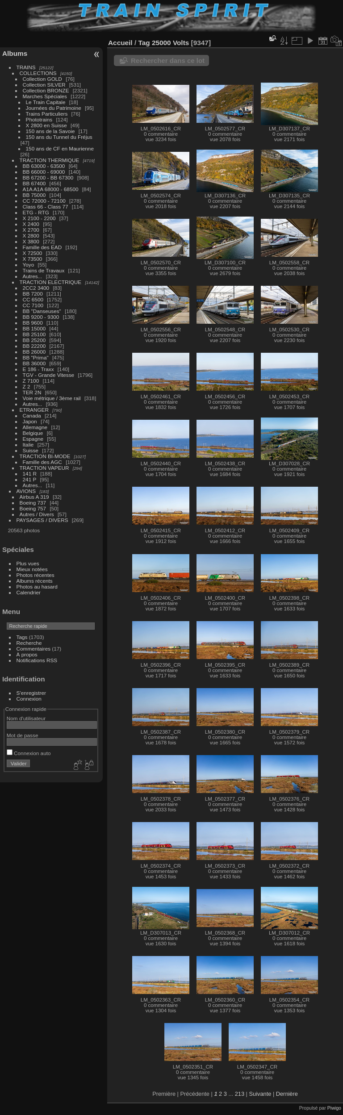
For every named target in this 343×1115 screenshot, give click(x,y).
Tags (22, 637)
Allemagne (35, 427)
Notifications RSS (37, 660)
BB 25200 (34, 340)
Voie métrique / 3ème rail (52, 398)
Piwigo (334, 1108)
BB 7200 (33, 293)
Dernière (287, 1093)
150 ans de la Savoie (50, 131)
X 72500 (32, 253)
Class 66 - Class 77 (45, 206)
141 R (30, 473)
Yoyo (28, 264)
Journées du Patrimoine (53, 108)
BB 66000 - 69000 (44, 172)
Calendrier (29, 592)
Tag (144, 42)
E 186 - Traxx (38, 369)
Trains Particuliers (47, 114)
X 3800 (31, 241)
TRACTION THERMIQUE (49, 160)
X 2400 (31, 224)
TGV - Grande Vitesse (49, 375)
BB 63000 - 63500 (44, 166)
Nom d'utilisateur (26, 718)
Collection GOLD (42, 79)
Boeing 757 (33, 508)
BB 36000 (34, 363)
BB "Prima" (36, 357)
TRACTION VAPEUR (44, 468)
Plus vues (28, 563)
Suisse (30, 450)
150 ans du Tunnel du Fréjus (59, 137)
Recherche (29, 643)
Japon (30, 421)
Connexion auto (29, 753)
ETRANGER (34, 410)
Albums (14, 53)
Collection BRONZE (46, 90)
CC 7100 (33, 305)
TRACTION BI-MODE (45, 456)
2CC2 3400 (36, 288)
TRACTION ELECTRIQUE (51, 282)
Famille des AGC (42, 462)
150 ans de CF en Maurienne (60, 148)
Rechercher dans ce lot (168, 60)
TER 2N (32, 392)
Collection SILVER (44, 85)
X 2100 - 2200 (39, 218)
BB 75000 (34, 195)
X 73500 (32, 259)
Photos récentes (35, 575)
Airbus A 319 (34, 497)
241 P (30, 479)
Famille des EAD (42, 247)
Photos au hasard (37, 586)
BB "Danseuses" (42, 311)
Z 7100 (31, 381)
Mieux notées (32, 569)
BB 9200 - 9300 (41, 317)
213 (239, 1093)
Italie (28, 444)
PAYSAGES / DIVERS (42, 520)
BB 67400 (34, 183)
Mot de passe (22, 735)
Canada (32, 415)
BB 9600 (33, 323)
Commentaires (34, 648)
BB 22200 (34, 346)
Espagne (33, 439)
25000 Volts (170, 42)
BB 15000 (34, 328)
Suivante (260, 1093)
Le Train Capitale (46, 102)
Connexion (29, 699)
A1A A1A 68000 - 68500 (51, 189)
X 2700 (31, 230)
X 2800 (31, 235)
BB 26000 (34, 352)
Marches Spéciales (45, 96)
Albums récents (35, 581)
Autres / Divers (37, 514)
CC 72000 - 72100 (44, 201)
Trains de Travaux (44, 270)
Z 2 (26, 386)
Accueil (120, 42)
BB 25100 (34, 334)
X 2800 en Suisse (46, 125)
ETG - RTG (36, 212)
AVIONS (26, 491)
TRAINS (26, 67)
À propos (27, 654)
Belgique (33, 433)
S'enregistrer (31, 693)
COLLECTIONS (38, 73)
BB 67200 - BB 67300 (48, 177)
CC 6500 (33, 299)
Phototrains (39, 119)
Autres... (32, 276)
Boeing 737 (33, 502)
